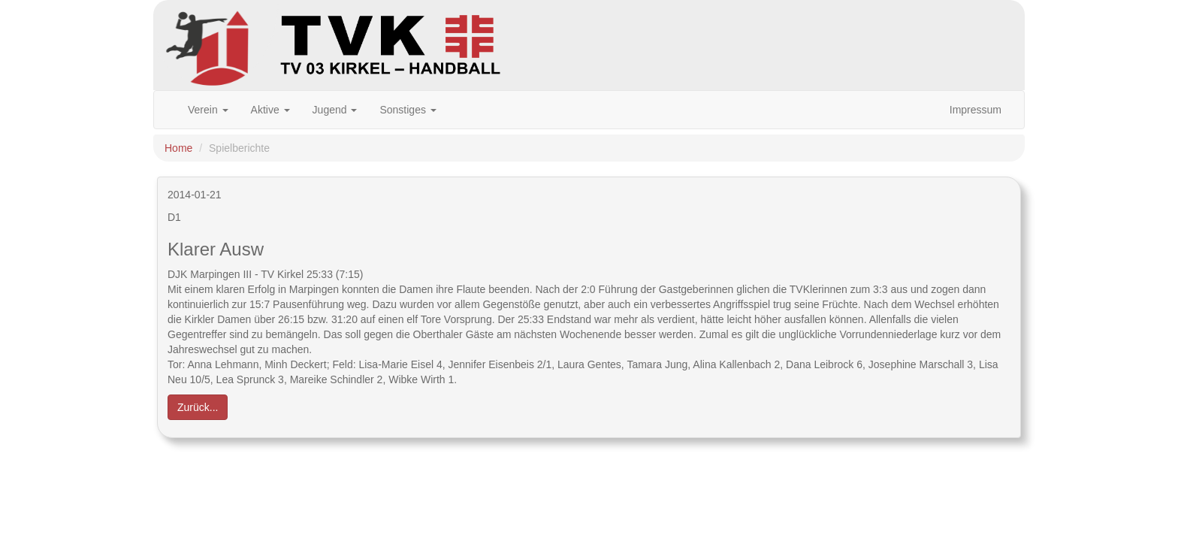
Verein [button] (208, 110)
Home (178, 148)
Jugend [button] (335, 110)
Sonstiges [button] (407, 110)
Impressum (975, 110)
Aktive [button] (270, 110)
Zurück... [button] (197, 407)
